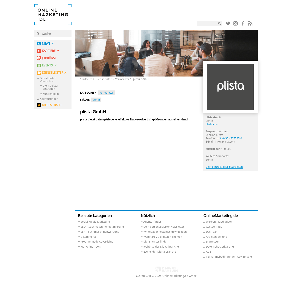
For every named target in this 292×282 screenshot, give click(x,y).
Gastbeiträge (214, 226)
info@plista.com (225, 141)
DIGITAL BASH (51, 105)
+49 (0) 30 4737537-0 (229, 138)
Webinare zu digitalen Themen (162, 236)
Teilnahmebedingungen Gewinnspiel (229, 256)
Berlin (96, 99)
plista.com (212, 124)
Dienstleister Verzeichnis (48, 80)
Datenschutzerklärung (220, 246)
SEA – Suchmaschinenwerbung (100, 231)
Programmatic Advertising (97, 241)
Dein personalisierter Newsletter (163, 226)
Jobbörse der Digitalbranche (161, 246)
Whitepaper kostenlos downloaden (165, 231)
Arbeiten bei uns (216, 236)
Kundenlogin (51, 93)
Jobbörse (49, 58)
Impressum (213, 241)
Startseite (86, 79)
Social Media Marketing (95, 221)
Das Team (212, 231)
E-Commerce (88, 236)
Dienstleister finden (155, 241)
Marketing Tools (91, 246)
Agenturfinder (49, 99)
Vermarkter (122, 79)
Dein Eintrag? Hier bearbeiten (224, 166)
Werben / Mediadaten (219, 221)
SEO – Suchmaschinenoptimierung (102, 226)
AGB (208, 251)
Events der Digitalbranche (159, 251)
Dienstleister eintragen (50, 87)
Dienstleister (104, 79)
